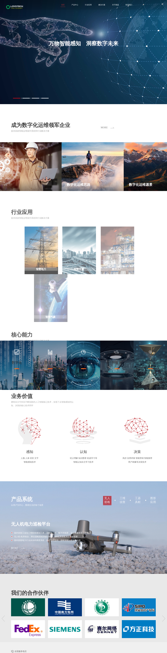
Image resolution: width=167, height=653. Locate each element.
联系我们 (119, 5)
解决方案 (89, 5)
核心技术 (100, 619)
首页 (46, 5)
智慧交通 (94, 613)
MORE (15, 506)
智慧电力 (85, 613)
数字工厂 (104, 613)
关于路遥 (104, 5)
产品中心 (59, 5)
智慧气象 (113, 613)
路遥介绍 (92, 619)
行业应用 (74, 5)
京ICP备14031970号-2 (50, 649)
